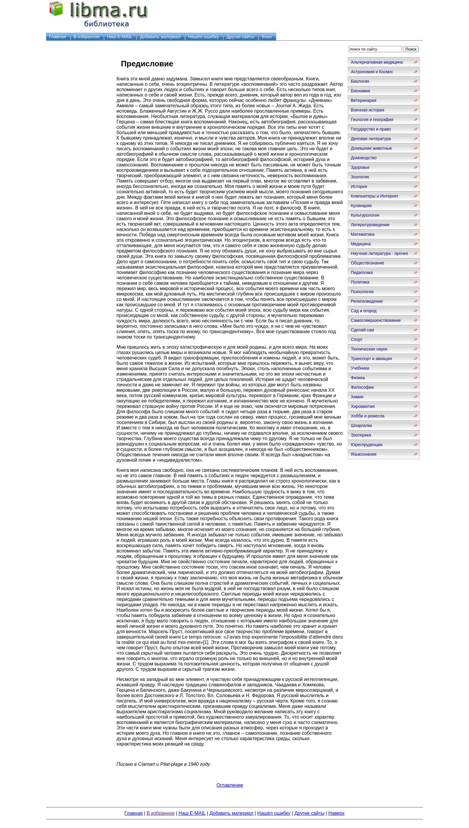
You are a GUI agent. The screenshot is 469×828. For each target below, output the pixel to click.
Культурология (365, 215)
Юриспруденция (367, 444)
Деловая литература (371, 138)
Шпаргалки (361, 425)
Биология (360, 81)
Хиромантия (363, 406)
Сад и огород (364, 310)
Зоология (360, 177)
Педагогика (362, 272)
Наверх (336, 813)
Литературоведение (370, 224)
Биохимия (360, 90)
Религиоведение (367, 301)
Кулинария (361, 205)
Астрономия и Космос (372, 71)
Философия (362, 387)
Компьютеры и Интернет (374, 196)
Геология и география (372, 119)
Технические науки (369, 349)
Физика (358, 377)
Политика (360, 282)
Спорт (357, 339)
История (359, 186)
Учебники (360, 368)
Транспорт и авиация (371, 358)
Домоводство (364, 157)
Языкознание (364, 454)
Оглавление (230, 785)
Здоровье (360, 167)
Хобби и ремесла (367, 416)
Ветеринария (363, 100)
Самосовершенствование (376, 320)
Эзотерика (361, 435)
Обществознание (367, 263)
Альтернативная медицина (377, 62)
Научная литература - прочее (379, 253)
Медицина (361, 243)
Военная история (367, 110)
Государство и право (371, 129)
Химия (357, 396)
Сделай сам (362, 329)
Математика (362, 234)
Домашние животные (371, 148)
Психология (362, 291)
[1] (205, 642)
